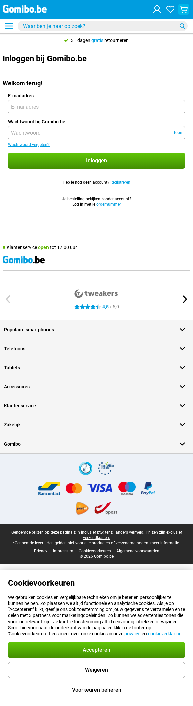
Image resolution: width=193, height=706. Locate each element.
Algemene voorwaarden (137, 551)
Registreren (120, 182)
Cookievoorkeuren (95, 551)
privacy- (132, 633)
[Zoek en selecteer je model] (103, 26)
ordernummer (108, 204)
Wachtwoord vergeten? (29, 144)
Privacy (40, 551)
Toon (177, 132)
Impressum (63, 551)
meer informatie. (165, 543)
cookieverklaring (165, 633)
